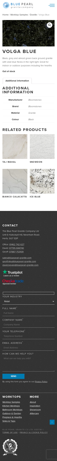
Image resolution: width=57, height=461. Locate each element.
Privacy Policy (41, 381)
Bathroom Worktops (12, 409)
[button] (49, 25)
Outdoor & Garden (11, 413)
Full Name (9, 308)
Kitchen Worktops (11, 406)
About (33, 402)
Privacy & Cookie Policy (34, 432)
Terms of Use (10, 432)
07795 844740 (16, 248)
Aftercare (34, 413)
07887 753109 (16, 251)
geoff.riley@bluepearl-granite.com (19, 261)
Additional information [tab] (17, 80)
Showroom (35, 409)
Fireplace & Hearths (12, 417)
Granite (33, 14)
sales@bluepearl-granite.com (16, 257)
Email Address (12, 343)
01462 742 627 (16, 244)
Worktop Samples (19, 14)
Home (5, 14)
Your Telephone (13, 331)
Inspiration (35, 406)
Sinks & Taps (8, 421)
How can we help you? (17, 353)
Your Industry (12, 296)
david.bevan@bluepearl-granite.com (20, 265)
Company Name (12, 320)
